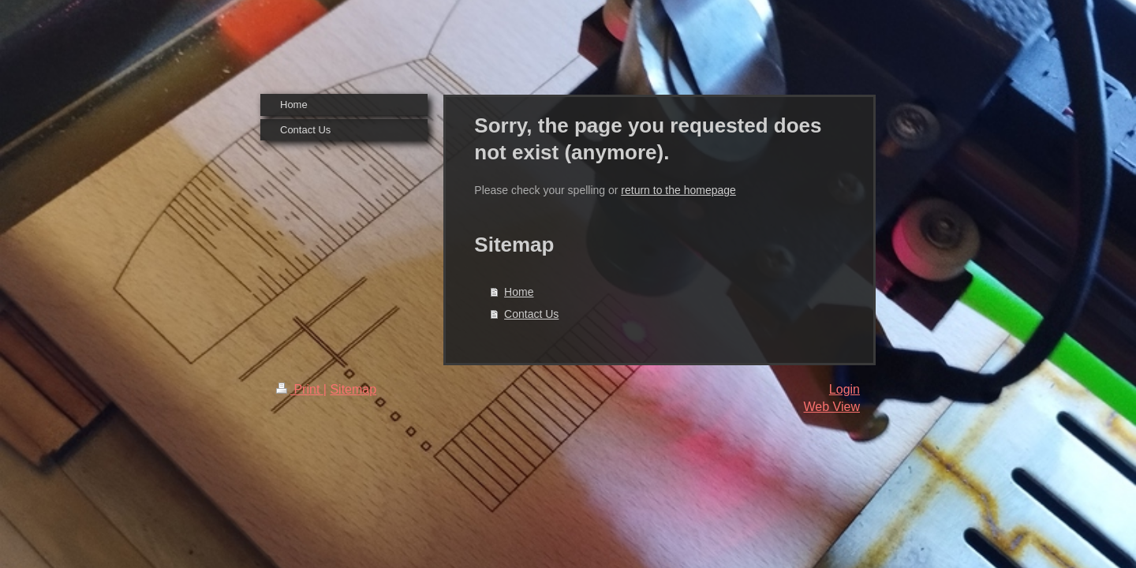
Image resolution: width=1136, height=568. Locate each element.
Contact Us (531, 314)
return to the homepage (678, 190)
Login (844, 389)
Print (299, 389)
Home (518, 292)
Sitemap (353, 389)
